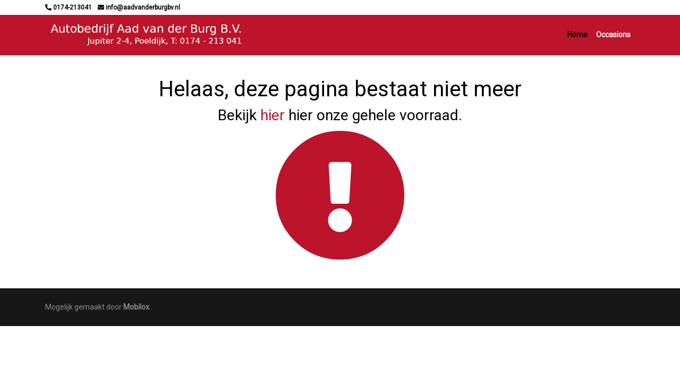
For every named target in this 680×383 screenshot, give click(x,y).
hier (272, 115)
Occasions (613, 34)
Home (577, 34)
